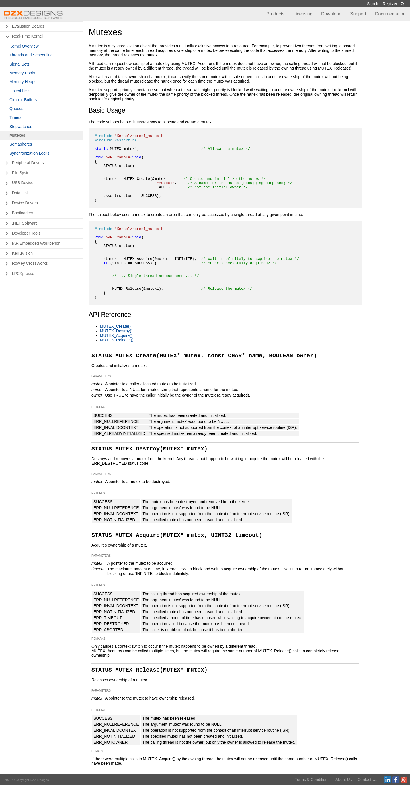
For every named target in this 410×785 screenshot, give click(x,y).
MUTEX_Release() (116, 340)
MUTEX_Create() (115, 326)
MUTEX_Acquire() (116, 335)
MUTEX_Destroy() (116, 331)
